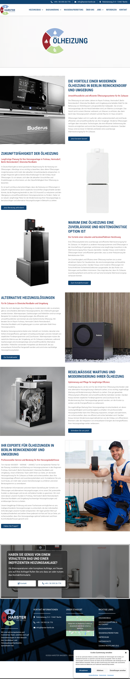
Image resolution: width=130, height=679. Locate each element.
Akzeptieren (83, 670)
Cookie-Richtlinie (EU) (109, 646)
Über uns (90, 10)
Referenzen (111, 10)
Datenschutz (102, 675)
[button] (126, 653)
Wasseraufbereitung (73, 10)
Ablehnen (100, 670)
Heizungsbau (36, 10)
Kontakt (123, 10)
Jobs (100, 10)
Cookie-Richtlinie (93, 675)
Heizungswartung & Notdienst (108, 623)
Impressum (110, 675)
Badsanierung (53, 10)
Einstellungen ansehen (118, 670)
